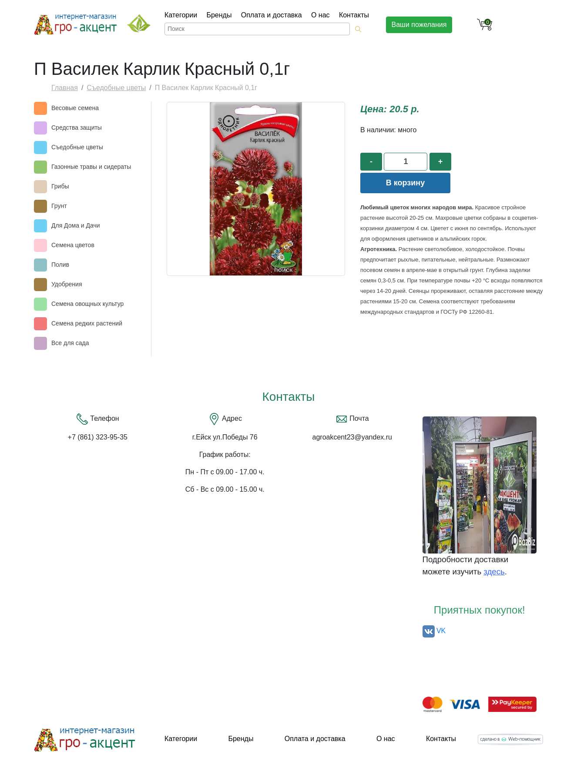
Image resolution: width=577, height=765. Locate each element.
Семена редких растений (86, 323)
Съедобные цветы (116, 87)
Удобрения (66, 284)
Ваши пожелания (419, 24)
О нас (320, 15)
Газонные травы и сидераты (91, 166)
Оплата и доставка (271, 15)
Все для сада (70, 342)
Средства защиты (76, 127)
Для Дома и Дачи (75, 225)
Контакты (354, 15)
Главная (64, 87)
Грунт (59, 205)
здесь (493, 571)
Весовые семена (75, 107)
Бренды (218, 15)
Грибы (60, 186)
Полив (60, 264)
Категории (180, 15)
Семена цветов (72, 245)
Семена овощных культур (87, 303)
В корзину (405, 182)
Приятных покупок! (479, 610)
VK (434, 630)
